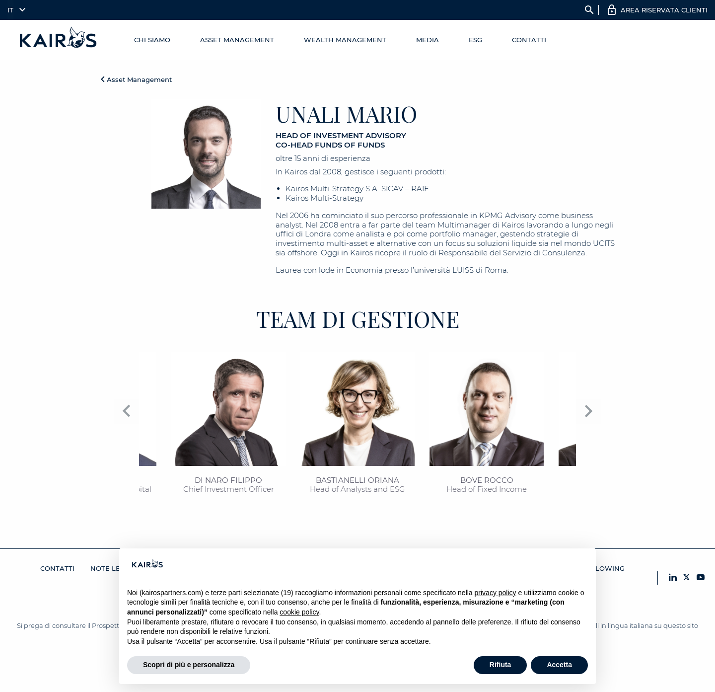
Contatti (529, 40)
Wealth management (345, 40)
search (589, 10)
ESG (475, 40)
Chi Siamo (152, 40)
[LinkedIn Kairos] (673, 578)
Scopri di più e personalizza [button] (188, 665)
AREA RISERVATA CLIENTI (664, 10)
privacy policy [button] (495, 593)
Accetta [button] (559, 665)
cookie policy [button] (299, 612)
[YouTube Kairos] (701, 578)
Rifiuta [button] (500, 665)
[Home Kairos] (58, 40)
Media (427, 40)
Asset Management (237, 40)
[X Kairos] (687, 578)
